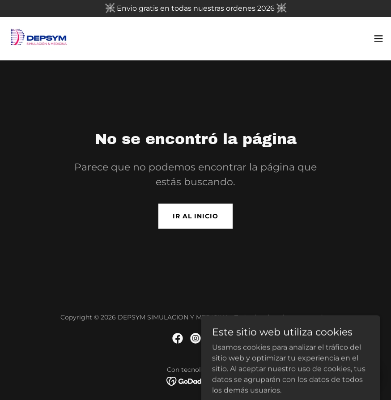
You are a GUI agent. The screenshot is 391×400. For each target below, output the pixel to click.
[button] (378, 38)
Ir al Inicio (195, 216)
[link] (39, 38)
